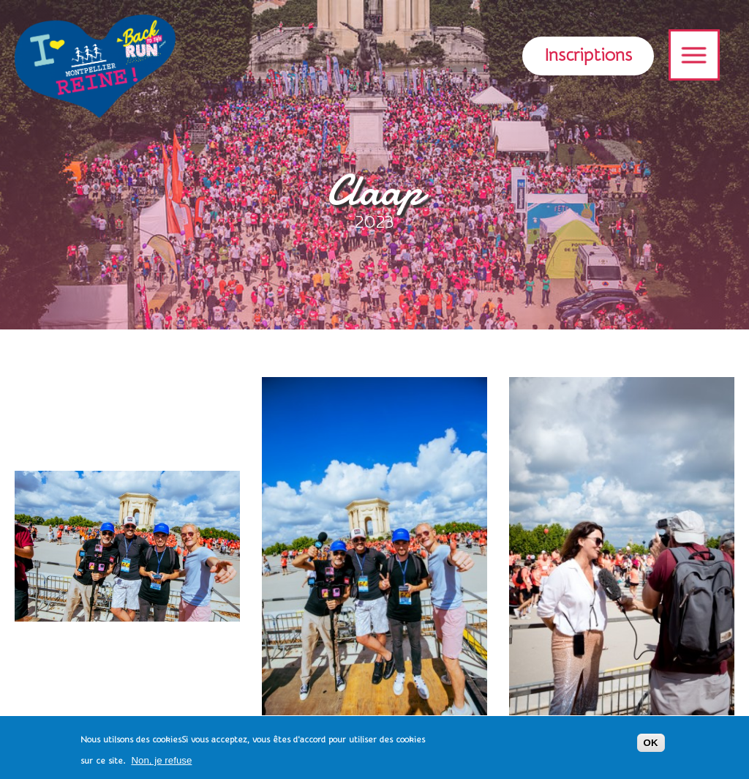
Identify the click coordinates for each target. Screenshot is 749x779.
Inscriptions (588, 55)
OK (651, 745)
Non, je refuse (161, 763)
